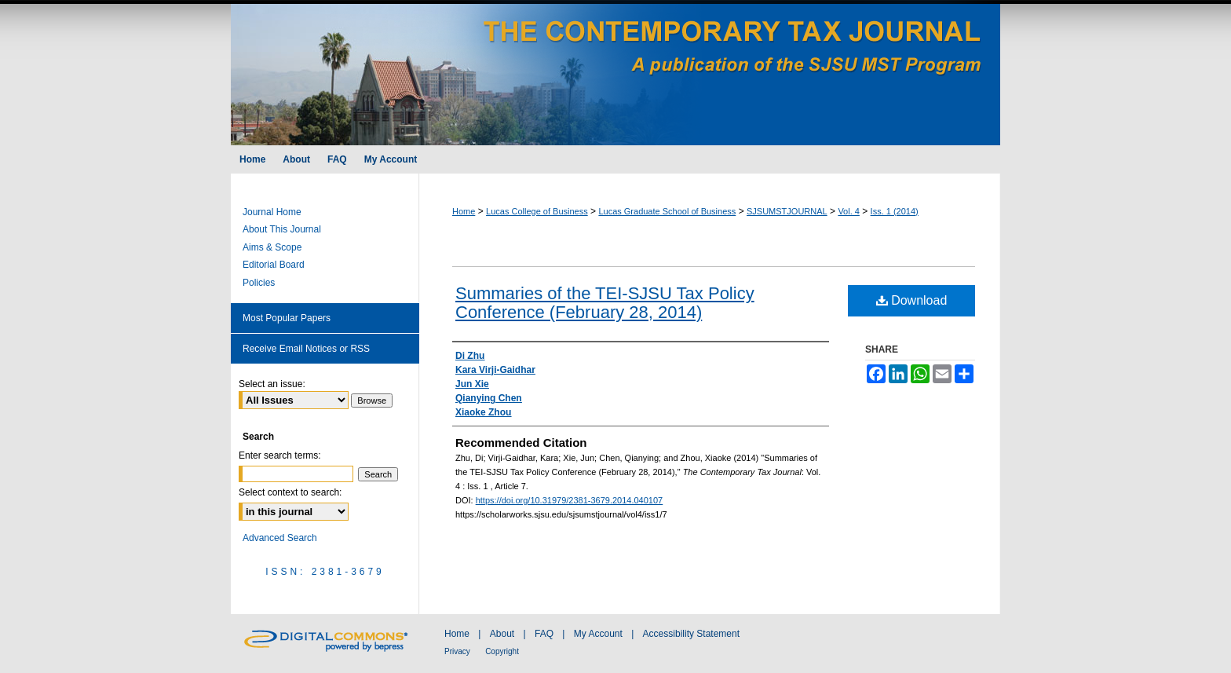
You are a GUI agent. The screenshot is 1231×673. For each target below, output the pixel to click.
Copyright (502, 651)
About (502, 633)
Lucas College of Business (537, 211)
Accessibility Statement (691, 633)
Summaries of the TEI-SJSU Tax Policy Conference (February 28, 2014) (604, 302)
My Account (598, 633)
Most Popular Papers (287, 318)
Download (912, 300)
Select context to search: (290, 492)
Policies (259, 282)
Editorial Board (274, 264)
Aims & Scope (272, 247)
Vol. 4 (849, 211)
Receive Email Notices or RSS (306, 348)
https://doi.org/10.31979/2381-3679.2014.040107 (569, 500)
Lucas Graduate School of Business (667, 211)
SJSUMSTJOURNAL (787, 211)
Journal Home (272, 212)
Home (463, 211)
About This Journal (282, 229)
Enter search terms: (280, 455)
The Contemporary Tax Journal (615, 72)
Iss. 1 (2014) (895, 211)
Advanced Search (280, 537)
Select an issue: (272, 384)
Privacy (457, 651)
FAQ (544, 633)
